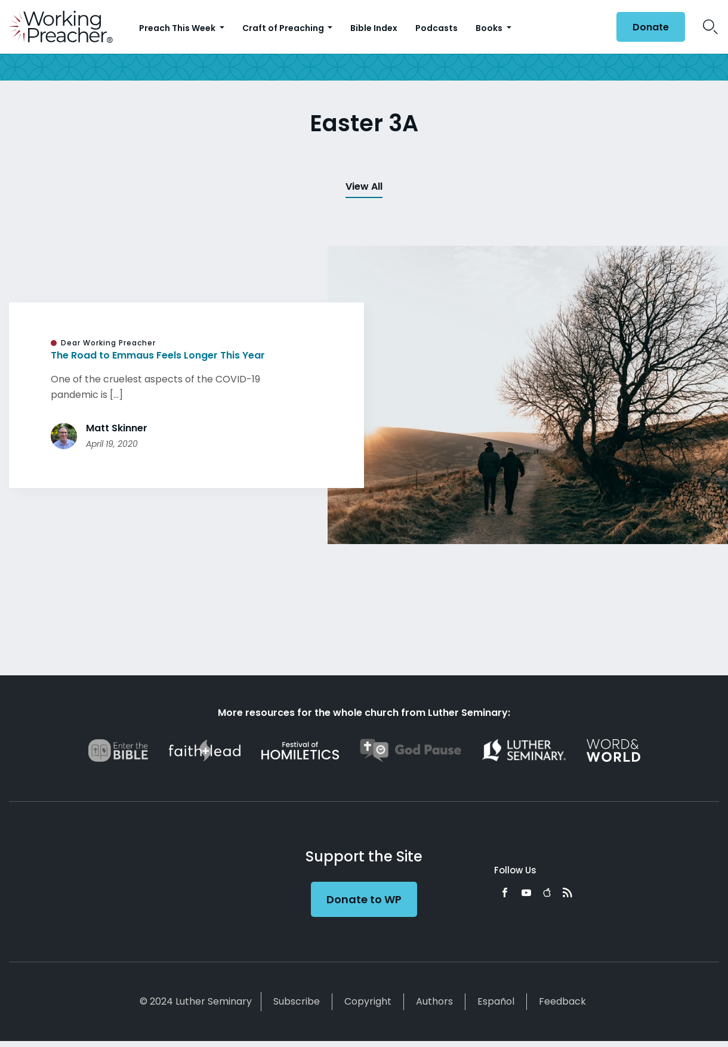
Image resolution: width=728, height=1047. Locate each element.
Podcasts (436, 28)
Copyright (367, 1001)
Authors (434, 1001)
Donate (651, 27)
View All (364, 186)
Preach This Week (178, 28)
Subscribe (296, 1001)
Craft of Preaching (284, 28)
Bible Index (373, 28)
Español (495, 1001)
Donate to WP (364, 899)
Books (490, 28)
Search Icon (710, 27)
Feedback (562, 1001)
